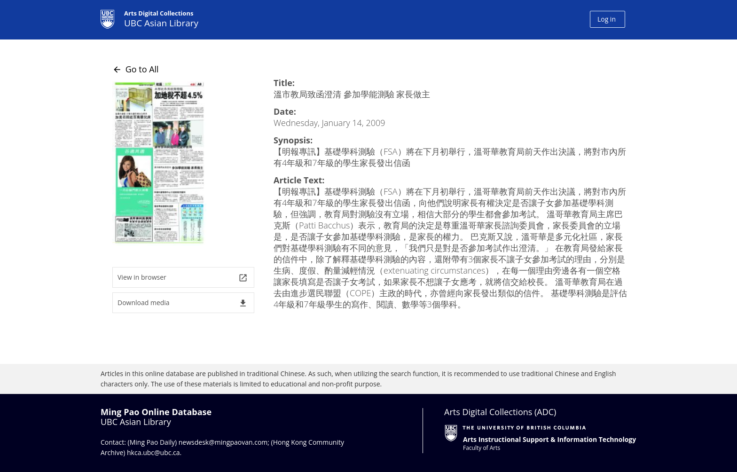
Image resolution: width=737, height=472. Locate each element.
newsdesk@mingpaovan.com (223, 442)
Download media (183, 303)
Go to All (135, 69)
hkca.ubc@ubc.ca (153, 452)
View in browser (183, 278)
